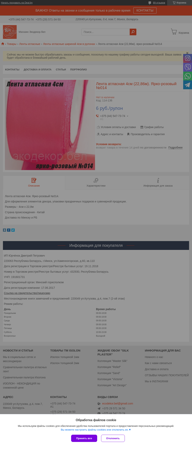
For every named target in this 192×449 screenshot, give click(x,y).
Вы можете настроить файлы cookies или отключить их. (95, 429)
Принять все (84, 438)
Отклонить (113, 438)
